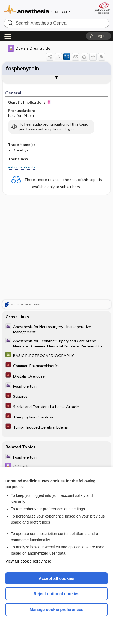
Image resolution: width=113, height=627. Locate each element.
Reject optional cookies (56, 593)
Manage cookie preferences (57, 609)
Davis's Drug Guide (29, 48)
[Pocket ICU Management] (56, 366)
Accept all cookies (57, 578)
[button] (98, 36)
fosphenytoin (22, 68)
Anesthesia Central (37, 9)
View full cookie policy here (28, 561)
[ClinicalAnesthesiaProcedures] (56, 329)
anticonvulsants (21, 167)
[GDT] (56, 355)
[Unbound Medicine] (102, 8)
